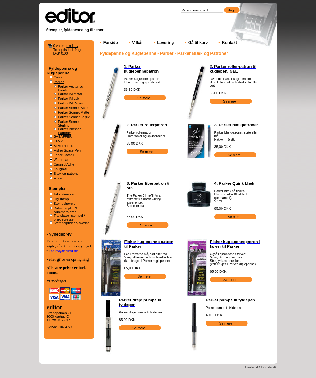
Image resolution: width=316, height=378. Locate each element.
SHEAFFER (63, 136)
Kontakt (229, 42)
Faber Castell (64, 155)
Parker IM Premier (71, 103)
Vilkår (137, 42)
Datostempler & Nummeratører (65, 210)
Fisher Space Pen (67, 150)
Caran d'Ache (64, 164)
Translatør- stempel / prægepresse (69, 217)
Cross (58, 77)
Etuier (58, 178)
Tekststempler (64, 194)
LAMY (58, 141)
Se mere (144, 98)
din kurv (72, 46)
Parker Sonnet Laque (74, 117)
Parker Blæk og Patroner (69, 131)
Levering (165, 42)
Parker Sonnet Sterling (69, 123)
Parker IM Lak (68, 98)
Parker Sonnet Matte (73, 112)
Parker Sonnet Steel (73, 108)
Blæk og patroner (67, 173)
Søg (231, 10)
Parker (59, 82)
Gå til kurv (198, 42)
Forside (110, 42)
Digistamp (61, 199)
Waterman (61, 160)
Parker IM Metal (70, 94)
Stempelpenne (65, 203)
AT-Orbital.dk (267, 367)
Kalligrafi (60, 169)
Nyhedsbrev (59, 234)
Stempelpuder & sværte (71, 223)
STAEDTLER (63, 146)
